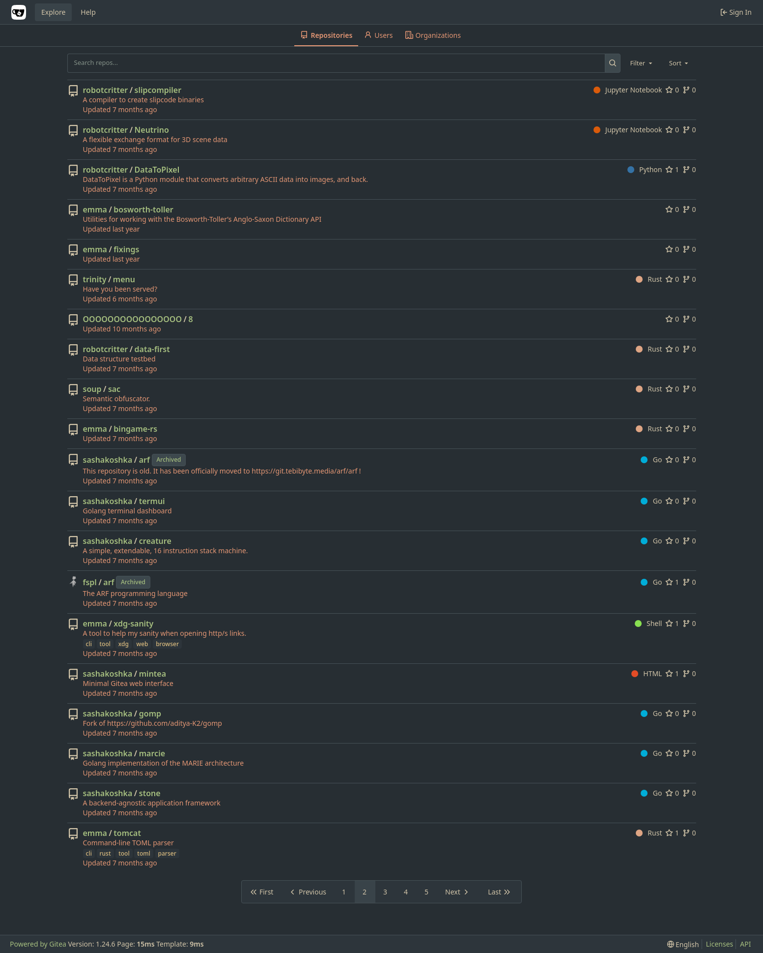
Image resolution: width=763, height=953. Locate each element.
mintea (152, 674)
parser (167, 853)
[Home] (18, 12)
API (745, 944)
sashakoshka (108, 460)
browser (167, 644)
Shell (648, 623)
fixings (126, 249)
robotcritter (105, 90)
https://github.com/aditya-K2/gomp (164, 723)
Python (644, 169)
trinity (95, 279)
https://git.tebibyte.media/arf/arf (304, 471)
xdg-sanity (133, 623)
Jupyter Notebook (627, 89)
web (142, 644)
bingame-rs (135, 429)
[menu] (683, 944)
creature (155, 541)
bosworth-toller (143, 209)
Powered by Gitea (38, 944)
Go (651, 459)
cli (89, 644)
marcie (152, 753)
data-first (152, 349)
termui (152, 501)
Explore (53, 12)
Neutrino (152, 130)
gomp (150, 713)
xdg (123, 644)
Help (88, 12)
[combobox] (641, 63)
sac (114, 389)
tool (105, 644)
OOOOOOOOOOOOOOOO (132, 319)
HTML (646, 673)
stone (150, 793)
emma (95, 209)
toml (143, 853)
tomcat (127, 833)
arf (144, 460)
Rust (649, 279)
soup (92, 389)
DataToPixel (157, 170)
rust (105, 853)
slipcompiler (158, 90)
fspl (90, 582)
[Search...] (613, 63)
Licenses (720, 944)
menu (124, 279)
